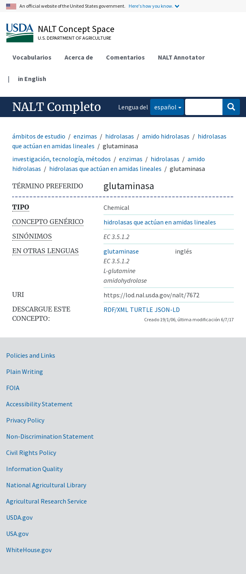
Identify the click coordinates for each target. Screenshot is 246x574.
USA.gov (17, 533)
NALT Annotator (181, 57)
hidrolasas (119, 136)
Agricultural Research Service (46, 501)
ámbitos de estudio (38, 136)
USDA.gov (19, 517)
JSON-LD (167, 309)
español (163, 106)
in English (32, 79)
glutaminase (121, 251)
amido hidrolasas (166, 136)
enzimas (85, 136)
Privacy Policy (25, 420)
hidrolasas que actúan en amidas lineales (105, 168)
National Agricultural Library (46, 485)
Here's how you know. (151, 6)
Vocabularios (32, 57)
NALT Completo (56, 107)
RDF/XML (116, 309)
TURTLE (141, 309)
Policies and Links (30, 355)
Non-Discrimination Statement (50, 436)
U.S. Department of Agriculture (74, 38)
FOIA (12, 388)
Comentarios (125, 57)
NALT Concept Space (76, 28)
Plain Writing (24, 371)
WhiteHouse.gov (29, 550)
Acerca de (79, 57)
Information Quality (34, 469)
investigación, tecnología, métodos (61, 159)
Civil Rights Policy (31, 452)
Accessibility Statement (39, 404)
